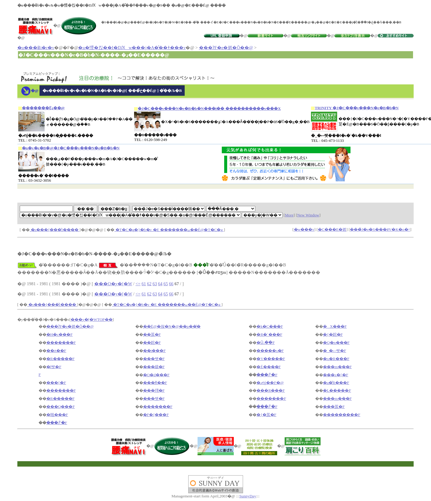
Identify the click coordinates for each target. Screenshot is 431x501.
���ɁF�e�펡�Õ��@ (226, 47)
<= (138, 283)
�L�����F (337, 390)
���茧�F (334, 406)
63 (155, 283)
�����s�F (270, 350)
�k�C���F (270, 326)
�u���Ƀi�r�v (35, 47)
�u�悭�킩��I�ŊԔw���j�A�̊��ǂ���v (132, 47)
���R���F (271, 390)
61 (144, 283)
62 (149, 283)
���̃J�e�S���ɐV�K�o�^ (380, 229)
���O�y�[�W (113, 283)
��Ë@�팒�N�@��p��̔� (172, 326)
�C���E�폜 (332, 229)
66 (171, 283)
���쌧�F (154, 358)
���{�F (56, 382)
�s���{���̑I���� (54, 229)
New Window (308, 215)
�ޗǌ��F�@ (270, 382)
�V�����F (271, 358)
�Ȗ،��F (265, 342)
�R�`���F (269, 334)
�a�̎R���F (336, 382)
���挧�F (154, 390)
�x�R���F (336, 358)
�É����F (269, 367)
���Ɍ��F (155, 382)
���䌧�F (154, 367)
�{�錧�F (333, 334)
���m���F (337, 367)
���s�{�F (335, 375)
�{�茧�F (266, 414)
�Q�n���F (336, 342)
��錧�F (152, 342)
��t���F (154, 350)
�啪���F (57, 414)
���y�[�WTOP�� (92, 319)
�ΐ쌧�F (53, 367)
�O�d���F (156, 375)
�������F (61, 342)
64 (160, 283)
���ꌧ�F (267, 375)
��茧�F (152, 334)
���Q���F (60, 406)
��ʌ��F (56, 350)
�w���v (304, 229)
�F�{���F (156, 414)
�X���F (335, 326)
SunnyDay (247, 496)
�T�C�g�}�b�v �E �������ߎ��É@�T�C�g (169, 229)
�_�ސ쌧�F (334, 350)
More (289, 215)
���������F (341, 414)
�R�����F (60, 358)
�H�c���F (59, 334)
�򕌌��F (40, 374)
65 (165, 283)
